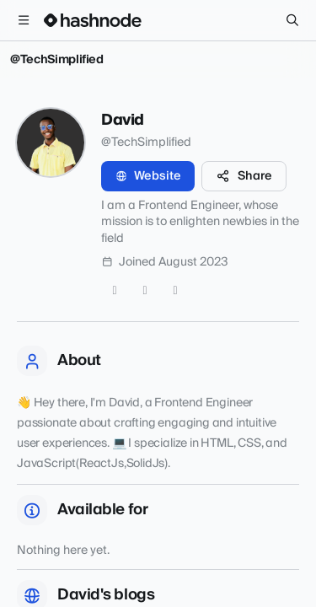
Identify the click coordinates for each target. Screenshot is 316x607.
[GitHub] (144, 290)
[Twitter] (114, 290)
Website (148, 176)
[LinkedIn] (175, 290)
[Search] (292, 20)
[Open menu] (23, 20)
